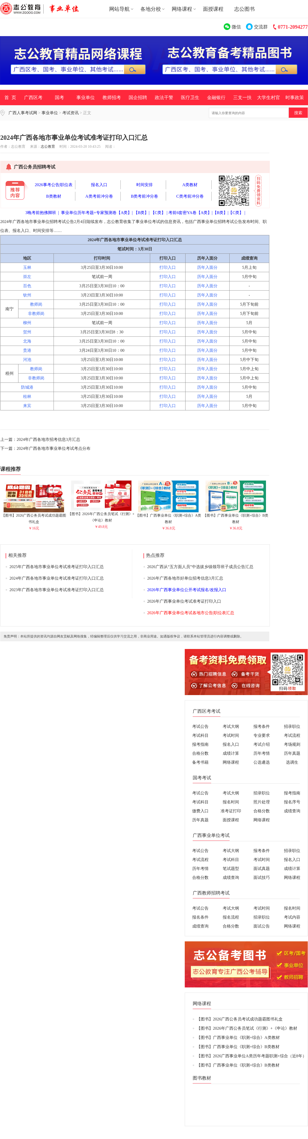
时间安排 (144, 185)
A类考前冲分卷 (99, 196)
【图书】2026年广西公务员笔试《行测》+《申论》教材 (101, 515)
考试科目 (200, 735)
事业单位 (85, 97)
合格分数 (200, 753)
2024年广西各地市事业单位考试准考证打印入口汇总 (56, 578)
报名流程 (231, 917)
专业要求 (261, 735)
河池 (27, 359)
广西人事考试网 (22, 113)
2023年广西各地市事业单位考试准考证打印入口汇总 (56, 590)
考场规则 (292, 744)
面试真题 (261, 868)
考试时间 (231, 735)
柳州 (27, 323)
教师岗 (36, 304)
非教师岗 (36, 313)
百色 (27, 286)
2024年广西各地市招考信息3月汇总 (48, 439)
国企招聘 (138, 97)
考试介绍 (261, 744)
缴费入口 (200, 811)
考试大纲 (231, 726)
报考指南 (200, 744)
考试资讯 (70, 113)
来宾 (27, 405)
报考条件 (261, 726)
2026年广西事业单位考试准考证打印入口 (184, 601)
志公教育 (48, 146)
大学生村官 (268, 97)
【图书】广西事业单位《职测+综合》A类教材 (168, 516)
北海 (27, 341)
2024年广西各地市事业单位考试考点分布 (53, 448)
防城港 (27, 387)
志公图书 (244, 9)
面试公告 (261, 926)
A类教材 (190, 185)
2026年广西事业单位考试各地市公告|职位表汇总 (190, 613)
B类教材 (53, 196)
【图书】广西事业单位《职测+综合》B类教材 (235, 516)
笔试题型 (231, 868)
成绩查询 (292, 811)
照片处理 (261, 802)
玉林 (27, 267)
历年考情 (261, 753)
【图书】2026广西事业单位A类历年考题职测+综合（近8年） (251, 1056)
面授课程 (213, 9)
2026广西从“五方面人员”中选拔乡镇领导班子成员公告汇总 (200, 567)
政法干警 (164, 97)
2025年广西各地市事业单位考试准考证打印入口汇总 (56, 567)
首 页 (10, 97)
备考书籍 (200, 762)
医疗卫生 (190, 97)
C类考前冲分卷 (190, 196)
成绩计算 (231, 753)
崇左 (27, 276)
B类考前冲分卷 (144, 196)
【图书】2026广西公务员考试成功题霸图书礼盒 (34, 516)
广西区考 (33, 97)
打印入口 (167, 267)
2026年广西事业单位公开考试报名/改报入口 (186, 590)
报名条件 (200, 917)
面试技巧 (261, 877)
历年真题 (292, 753)
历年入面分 (207, 267)
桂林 (27, 396)
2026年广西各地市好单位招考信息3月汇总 (185, 578)
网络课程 (231, 762)
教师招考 (111, 97)
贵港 (27, 350)
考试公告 (200, 726)
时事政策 (294, 97)
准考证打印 (231, 811)
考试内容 (292, 917)
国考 (59, 97)
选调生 (292, 762)
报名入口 (99, 185)
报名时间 (231, 802)
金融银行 (216, 97)
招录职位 (292, 726)
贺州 (27, 332)
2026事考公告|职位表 (54, 185)
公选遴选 (261, 762)
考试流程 (292, 735)
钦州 (27, 295)
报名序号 (292, 802)
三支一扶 (242, 97)
